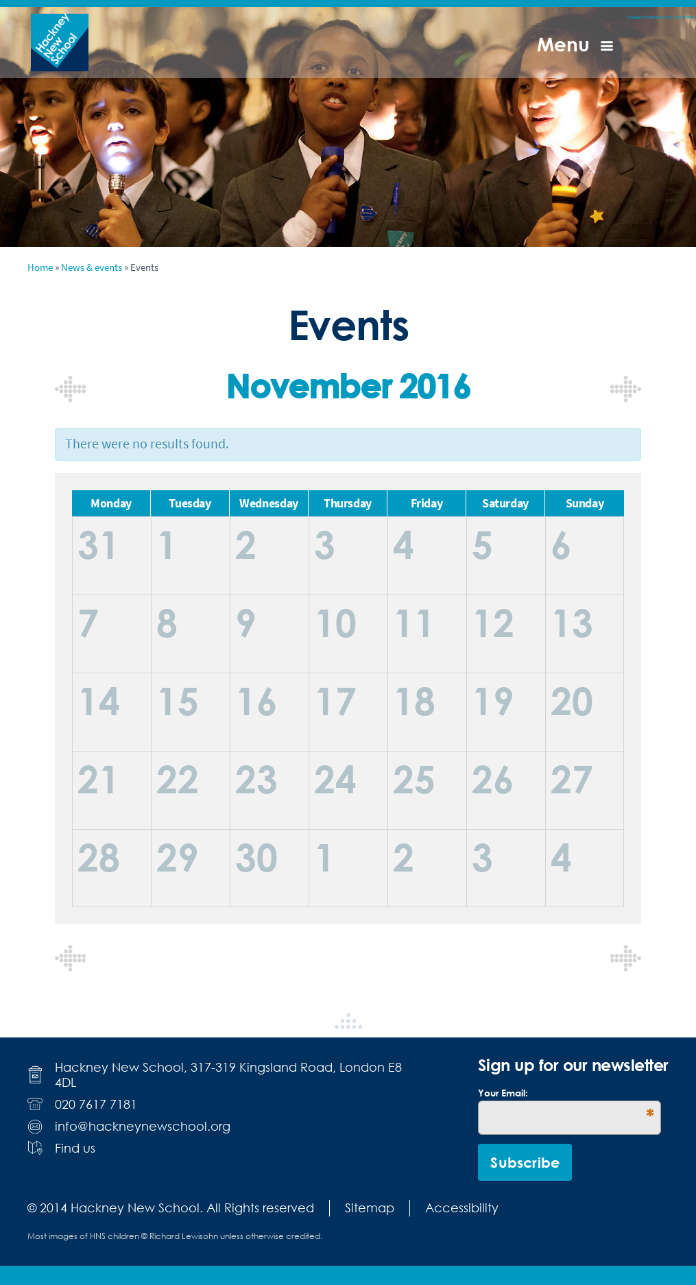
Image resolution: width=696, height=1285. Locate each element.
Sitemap (369, 1208)
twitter (649, 17)
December (625, 389)
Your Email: (565, 1092)
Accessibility (462, 1208)
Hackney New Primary (677, 17)
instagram (635, 17)
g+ (657, 17)
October (70, 389)
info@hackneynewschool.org (142, 1126)
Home (40, 267)
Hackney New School (59, 42)
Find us (75, 1148)
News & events (91, 267)
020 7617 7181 (96, 1104)
